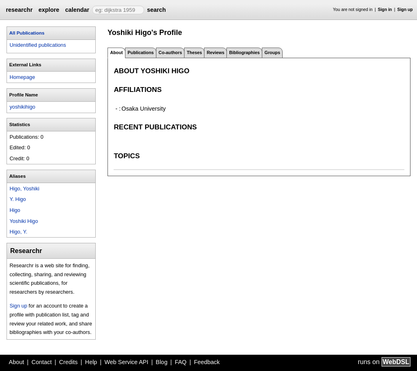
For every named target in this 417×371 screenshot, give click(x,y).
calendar (77, 10)
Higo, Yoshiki (24, 189)
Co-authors (170, 52)
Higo (14, 210)
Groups (272, 52)
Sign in (385, 9)
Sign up (405, 9)
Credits (68, 362)
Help (91, 362)
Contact (41, 362)
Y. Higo (17, 199)
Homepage (22, 77)
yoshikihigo (22, 107)
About (16, 362)
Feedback (206, 362)
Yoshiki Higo (23, 221)
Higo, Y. (18, 232)
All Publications (26, 33)
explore (48, 10)
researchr (19, 10)
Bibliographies (244, 52)
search (156, 10)
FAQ (181, 362)
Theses (194, 52)
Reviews (215, 52)
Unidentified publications (37, 45)
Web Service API (126, 362)
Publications (140, 52)
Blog (161, 362)
